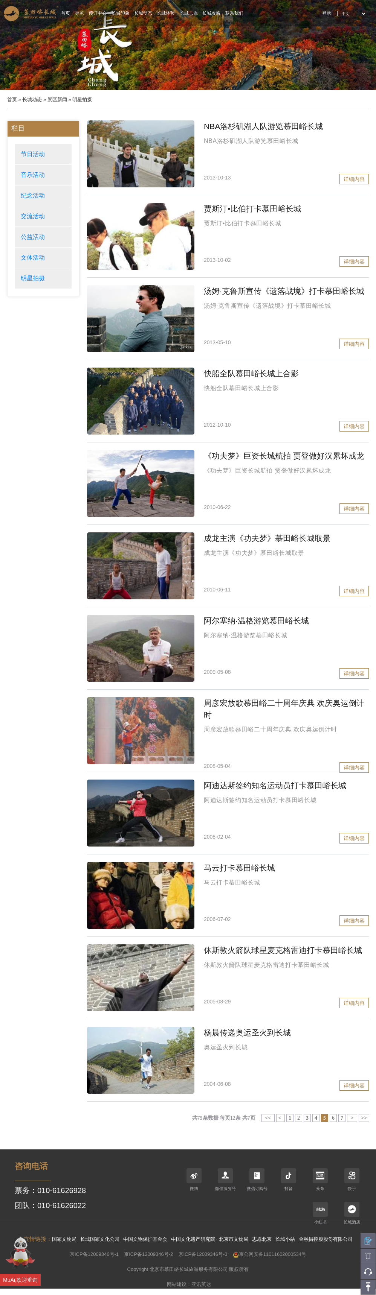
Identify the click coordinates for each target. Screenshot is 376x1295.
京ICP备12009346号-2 (148, 1254)
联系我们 (234, 13)
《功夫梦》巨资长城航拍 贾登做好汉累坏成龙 (284, 455)
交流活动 (33, 216)
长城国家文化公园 (99, 1239)
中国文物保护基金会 (145, 1239)
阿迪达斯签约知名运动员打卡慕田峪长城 (275, 785)
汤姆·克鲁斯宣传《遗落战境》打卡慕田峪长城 (284, 291)
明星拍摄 (33, 278)
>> (364, 1118)
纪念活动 (33, 195)
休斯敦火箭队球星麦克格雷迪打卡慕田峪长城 (283, 950)
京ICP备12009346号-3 (203, 1254)
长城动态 (143, 13)
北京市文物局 (233, 1239)
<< (268, 1118)
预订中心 (98, 13)
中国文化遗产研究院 (193, 1239)
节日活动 (33, 154)
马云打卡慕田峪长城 (239, 867)
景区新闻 (57, 99)
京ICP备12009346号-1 (94, 1254)
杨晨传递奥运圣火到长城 (247, 1032)
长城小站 (285, 1239)
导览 (79, 13)
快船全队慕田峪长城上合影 (251, 373)
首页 (65, 13)
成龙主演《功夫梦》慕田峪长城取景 (267, 538)
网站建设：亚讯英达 (189, 1284)
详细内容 (354, 179)
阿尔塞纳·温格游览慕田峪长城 (256, 620)
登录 (326, 13)
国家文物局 (64, 1239)
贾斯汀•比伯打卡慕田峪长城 (252, 208)
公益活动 (33, 237)
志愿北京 (262, 1239)
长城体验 (166, 13)
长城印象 (121, 13)
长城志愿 (189, 13)
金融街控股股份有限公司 (326, 1239)
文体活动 (33, 257)
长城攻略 (211, 13)
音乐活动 (33, 175)
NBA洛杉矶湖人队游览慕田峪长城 (263, 126)
